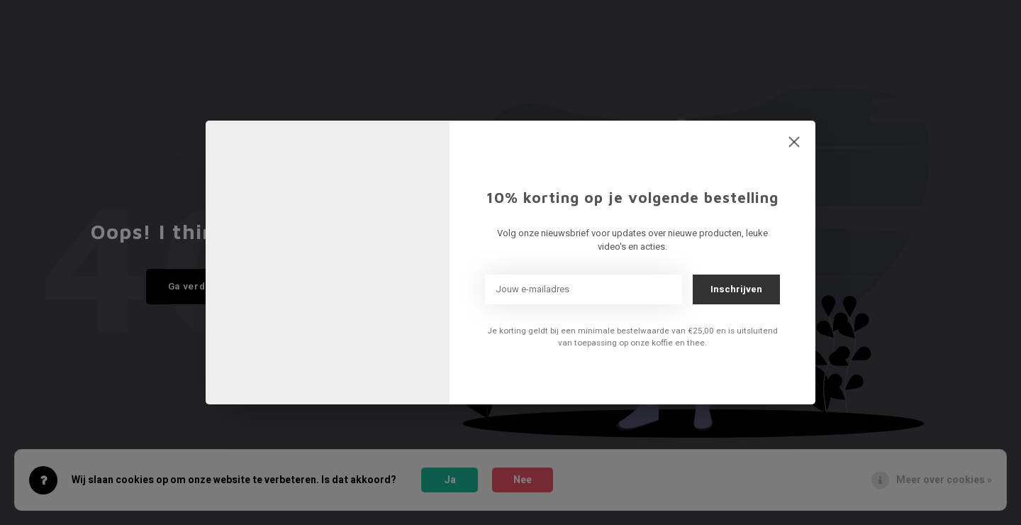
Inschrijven (736, 289)
